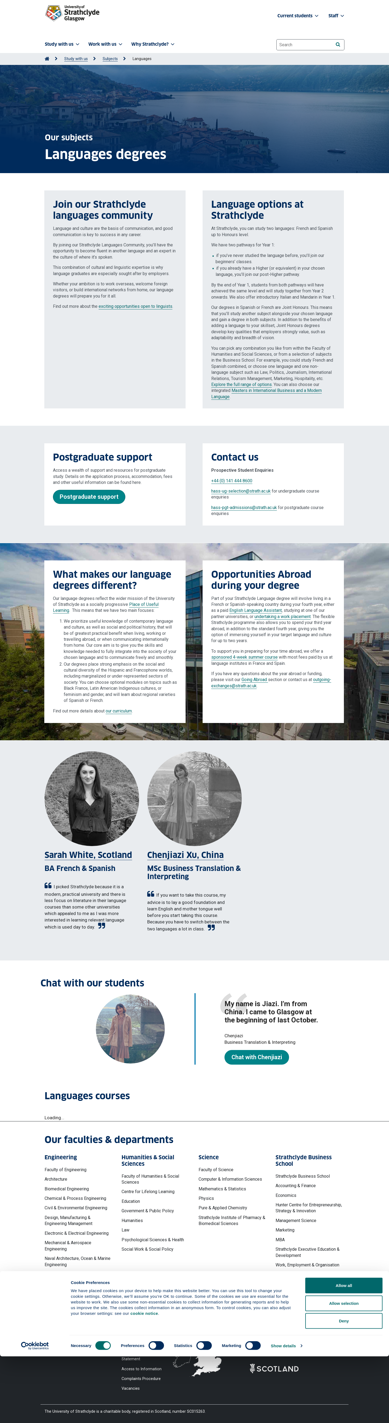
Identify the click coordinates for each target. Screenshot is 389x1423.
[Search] (338, 44)
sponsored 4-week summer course (244, 657)
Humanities (132, 1220)
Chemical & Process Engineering (75, 1198)
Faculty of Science (216, 1169)
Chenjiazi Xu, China (185, 855)
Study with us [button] (63, 44)
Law (125, 1230)
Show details (283, 1412)
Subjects (110, 59)
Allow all (344, 1352)
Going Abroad (255, 679)
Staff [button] (336, 16)
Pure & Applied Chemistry (223, 1207)
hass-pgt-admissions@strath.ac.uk (244, 507)
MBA (280, 1239)
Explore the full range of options (241, 384)
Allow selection (343, 1370)
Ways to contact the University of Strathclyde (279, 1317)
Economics (286, 1195)
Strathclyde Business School (303, 1176)
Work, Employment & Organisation (307, 1264)
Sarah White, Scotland (88, 855)
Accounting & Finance (296, 1185)
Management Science (296, 1220)
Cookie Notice (134, 1324)
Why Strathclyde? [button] (153, 44)
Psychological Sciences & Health (153, 1239)
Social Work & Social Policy (147, 1249)
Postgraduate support (89, 496)
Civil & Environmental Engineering (76, 1207)
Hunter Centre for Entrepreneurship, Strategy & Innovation (309, 1207)
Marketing (285, 1230)
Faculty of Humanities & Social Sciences (150, 1179)
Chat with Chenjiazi (257, 1057)
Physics (206, 1198)
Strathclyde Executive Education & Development (308, 1252)
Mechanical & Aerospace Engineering (68, 1245)
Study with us (76, 59)
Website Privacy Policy (141, 1314)
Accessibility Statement (142, 1334)
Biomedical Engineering (67, 1188)
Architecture (56, 1179)
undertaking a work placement (282, 616)
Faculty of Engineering (65, 1169)
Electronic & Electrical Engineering (77, 1233)
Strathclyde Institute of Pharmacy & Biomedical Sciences (232, 1220)
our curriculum (119, 711)
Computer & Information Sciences (230, 1179)
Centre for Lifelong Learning (148, 1191)
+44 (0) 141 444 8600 (231, 480)
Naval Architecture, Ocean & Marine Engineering (77, 1261)
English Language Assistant (255, 610)
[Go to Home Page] (47, 59)
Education (131, 1201)
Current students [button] (298, 16)
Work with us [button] (105, 44)
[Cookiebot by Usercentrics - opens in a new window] (35, 1412)
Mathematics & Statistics (222, 1188)
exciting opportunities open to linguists (135, 306)
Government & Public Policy (148, 1210)
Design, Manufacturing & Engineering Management (68, 1220)
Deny (344, 1387)
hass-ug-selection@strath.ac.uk (241, 491)
